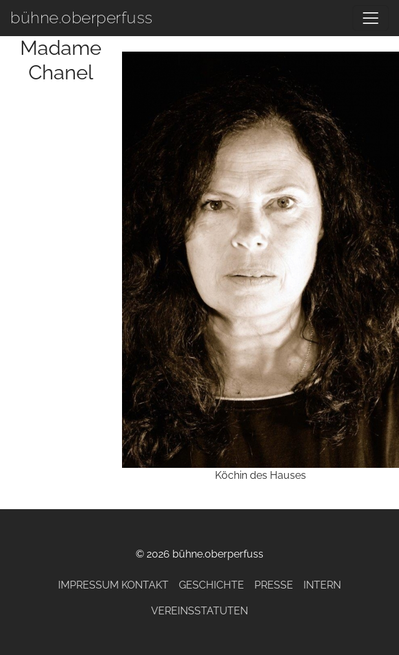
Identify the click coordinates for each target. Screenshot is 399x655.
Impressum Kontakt (113, 585)
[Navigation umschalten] (371, 18)
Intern (322, 585)
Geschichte (211, 585)
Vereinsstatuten (199, 611)
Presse (273, 585)
